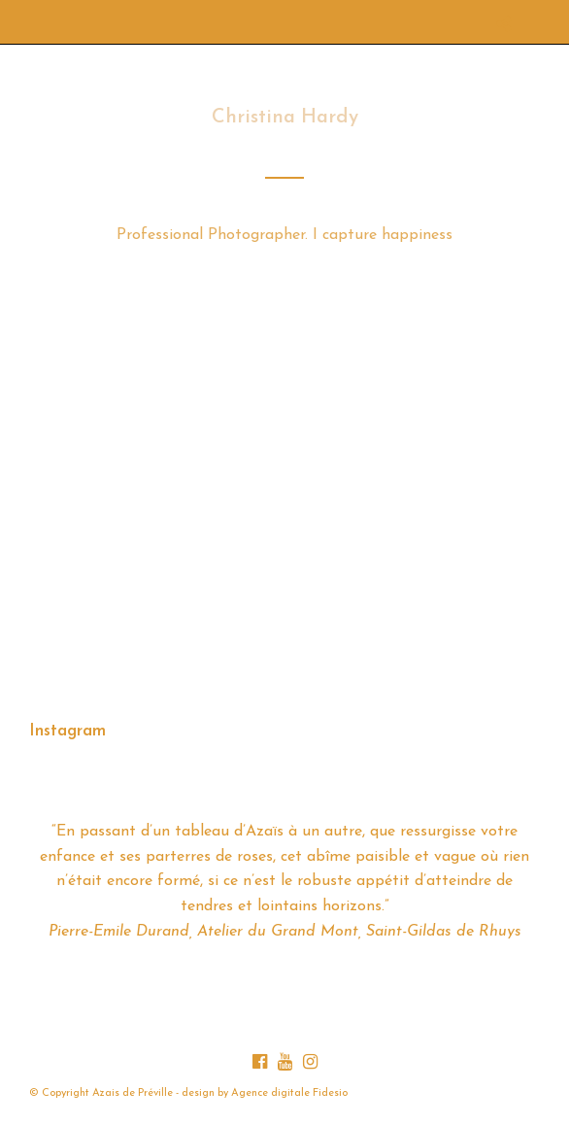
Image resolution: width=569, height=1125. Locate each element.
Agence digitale (270, 1093)
